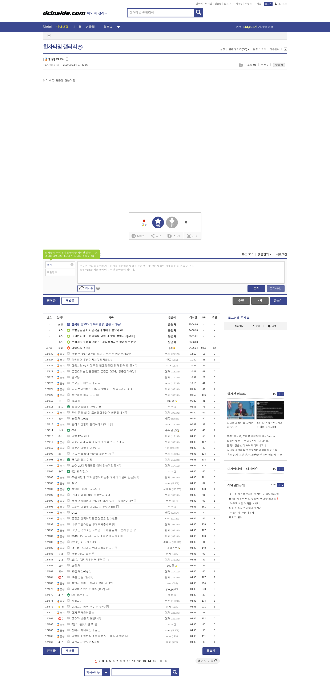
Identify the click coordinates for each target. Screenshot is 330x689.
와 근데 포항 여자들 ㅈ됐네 (244, 503)
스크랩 (241, 65)
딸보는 (73, 377)
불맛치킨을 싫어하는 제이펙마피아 (246, 445)
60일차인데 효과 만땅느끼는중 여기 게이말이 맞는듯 (101, 477)
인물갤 (218, 3)
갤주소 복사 (259, 49)
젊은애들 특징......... (81, 395)
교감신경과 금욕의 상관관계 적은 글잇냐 (94, 442)
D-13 (72, 512)
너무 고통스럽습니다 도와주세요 (89, 524)
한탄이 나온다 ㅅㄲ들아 (83, 489)
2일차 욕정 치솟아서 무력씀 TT (88, 559)
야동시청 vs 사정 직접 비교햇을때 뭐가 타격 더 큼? (100, 365)
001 (71, 430)
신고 (192, 236)
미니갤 (208, 3)
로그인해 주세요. (239, 318)
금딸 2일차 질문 (79, 553)
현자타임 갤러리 (62, 46)
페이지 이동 (208, 661)
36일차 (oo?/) (77, 418)
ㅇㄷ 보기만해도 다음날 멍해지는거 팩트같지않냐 (99, 389)
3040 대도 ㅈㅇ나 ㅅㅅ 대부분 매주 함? (93, 536)
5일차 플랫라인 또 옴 (82, 624)
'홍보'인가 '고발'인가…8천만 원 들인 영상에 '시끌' (255, 454)
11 (134, 661)
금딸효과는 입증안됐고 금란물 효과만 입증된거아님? (101, 371)
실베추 (137, 236)
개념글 (69, 300)
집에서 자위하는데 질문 (83, 630)
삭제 (260, 300)
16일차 (73, 400)
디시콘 (257, 3)
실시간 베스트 (236, 394)
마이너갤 (62, 27)
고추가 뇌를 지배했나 (82, 618)
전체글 (51, 300)
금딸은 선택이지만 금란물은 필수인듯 (92, 518)
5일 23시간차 (77, 471)
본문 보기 (248, 254)
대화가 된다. (236, 517)
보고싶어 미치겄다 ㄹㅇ (83, 383)
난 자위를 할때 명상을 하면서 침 (89, 453)
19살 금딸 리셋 (78, 577)
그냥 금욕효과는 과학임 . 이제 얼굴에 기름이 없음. (100, 530)
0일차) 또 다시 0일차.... (83, 542)
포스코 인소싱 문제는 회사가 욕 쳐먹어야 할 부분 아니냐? (256, 494)
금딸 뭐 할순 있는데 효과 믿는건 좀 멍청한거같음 (99, 353)
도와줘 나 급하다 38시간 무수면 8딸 (91, 506)
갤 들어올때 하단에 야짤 (84, 406)
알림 (272, 326)
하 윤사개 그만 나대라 (241, 512)
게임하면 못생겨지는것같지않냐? (89, 359)
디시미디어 (234, 469)
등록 (256, 288)
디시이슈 (252, 469)
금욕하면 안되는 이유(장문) (86, 589)
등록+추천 (275, 288)
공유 (156, 236)
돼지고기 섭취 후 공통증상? (86, 606)
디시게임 (238, 3)
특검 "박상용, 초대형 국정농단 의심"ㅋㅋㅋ (251, 436)
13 (144, 661)
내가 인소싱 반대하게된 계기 (245, 508)
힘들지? (74, 600)
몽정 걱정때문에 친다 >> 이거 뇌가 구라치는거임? (100, 500)
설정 (222, 49)
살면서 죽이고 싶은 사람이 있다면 (90, 583)
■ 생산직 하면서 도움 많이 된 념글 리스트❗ (254, 498)
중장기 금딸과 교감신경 (83, 448)
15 (154, 661)
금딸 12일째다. (78, 436)
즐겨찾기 (239, 326)
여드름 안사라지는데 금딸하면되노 (90, 548)
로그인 (268, 4)
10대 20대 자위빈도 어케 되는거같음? (92, 465)
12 (139, 661)
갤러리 (199, 3)
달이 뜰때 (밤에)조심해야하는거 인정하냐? (95, 412)
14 (149, 661)
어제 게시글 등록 (255, 27)
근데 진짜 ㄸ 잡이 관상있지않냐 (88, 495)
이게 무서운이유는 (80, 612)
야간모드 (281, 4)
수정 (241, 300)
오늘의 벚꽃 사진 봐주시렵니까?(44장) (248, 440)
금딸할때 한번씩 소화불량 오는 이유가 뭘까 (96, 636)
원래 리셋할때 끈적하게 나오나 (88, 424)
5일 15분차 (76, 595)
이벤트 (248, 3)
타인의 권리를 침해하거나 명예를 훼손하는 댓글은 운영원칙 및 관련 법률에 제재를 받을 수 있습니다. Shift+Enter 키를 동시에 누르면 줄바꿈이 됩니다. (137, 267)
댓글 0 (279, 64)
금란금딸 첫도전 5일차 (83, 642)
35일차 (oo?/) (77, 571)
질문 (72, 483)
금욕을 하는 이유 (79, 459)
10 (128, 661)
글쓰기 (278, 300)
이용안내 (275, 49)
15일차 (73, 565)
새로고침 (281, 254)
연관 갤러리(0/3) (239, 49)
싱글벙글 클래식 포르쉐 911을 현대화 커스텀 (252, 450)
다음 (161, 661)
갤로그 (227, 3)
